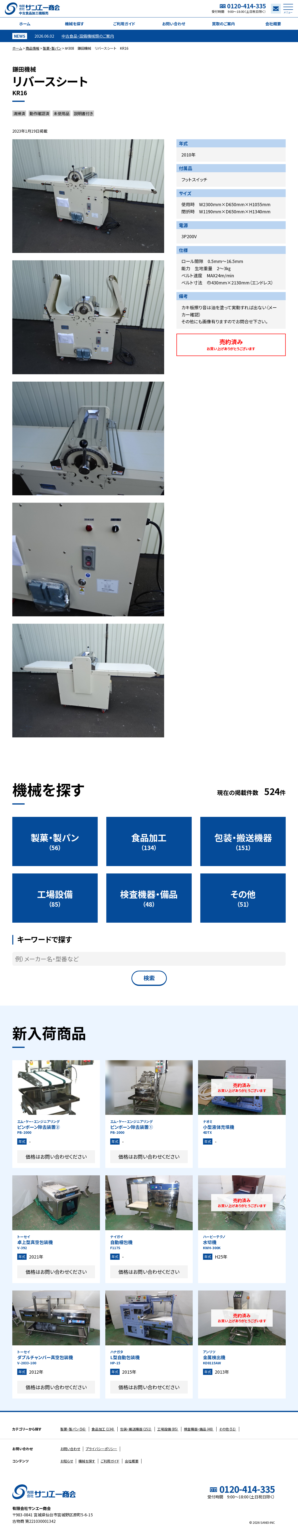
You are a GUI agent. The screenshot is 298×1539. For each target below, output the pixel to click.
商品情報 (32, 48)
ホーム (25, 24)
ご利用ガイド (124, 24)
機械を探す (74, 24)
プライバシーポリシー (101, 1448)
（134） (149, 841)
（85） (55, 897)
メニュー (288, 10)
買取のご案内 (223, 24)
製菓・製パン (52, 48)
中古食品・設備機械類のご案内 (88, 36)
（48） (149, 897)
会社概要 (273, 24)
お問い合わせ (173, 24)
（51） (243, 897)
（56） (55, 841)
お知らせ (66, 1461)
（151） (243, 841)
